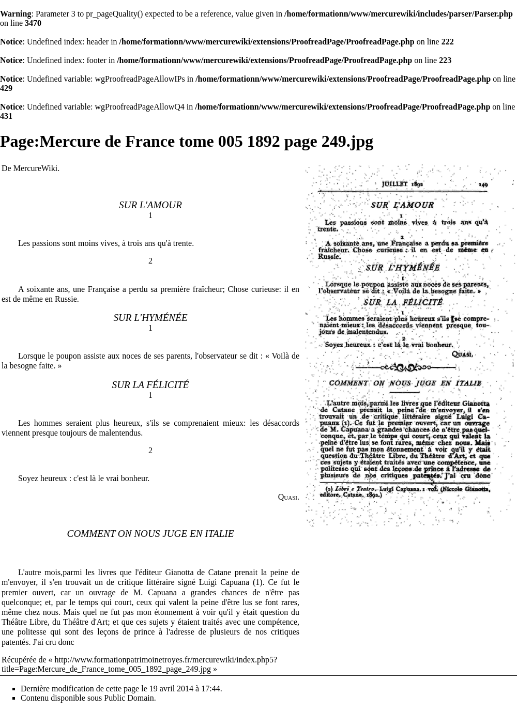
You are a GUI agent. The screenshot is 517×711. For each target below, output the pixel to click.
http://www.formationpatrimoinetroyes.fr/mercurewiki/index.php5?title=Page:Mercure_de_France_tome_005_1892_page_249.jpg (139, 664)
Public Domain (129, 697)
